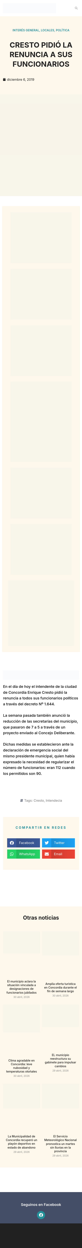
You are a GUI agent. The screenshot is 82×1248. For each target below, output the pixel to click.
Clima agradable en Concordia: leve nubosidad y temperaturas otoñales (21, 1066)
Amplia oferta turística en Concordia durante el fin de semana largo (60, 987)
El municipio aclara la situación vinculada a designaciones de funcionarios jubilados (22, 987)
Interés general (26, 30)
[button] (76, 8)
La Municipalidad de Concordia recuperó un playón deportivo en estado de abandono (21, 1142)
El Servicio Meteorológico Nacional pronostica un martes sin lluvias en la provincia (60, 1144)
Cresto (39, 800)
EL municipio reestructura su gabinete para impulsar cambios (60, 1060)
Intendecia (54, 800)
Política (62, 30)
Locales (47, 30)
